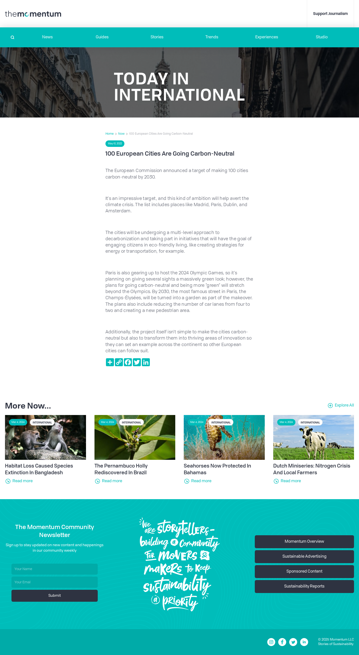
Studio (322, 37)
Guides (102, 37)
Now (121, 133)
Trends (211, 37)
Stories (157, 37)
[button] (47, 37)
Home (109, 133)
